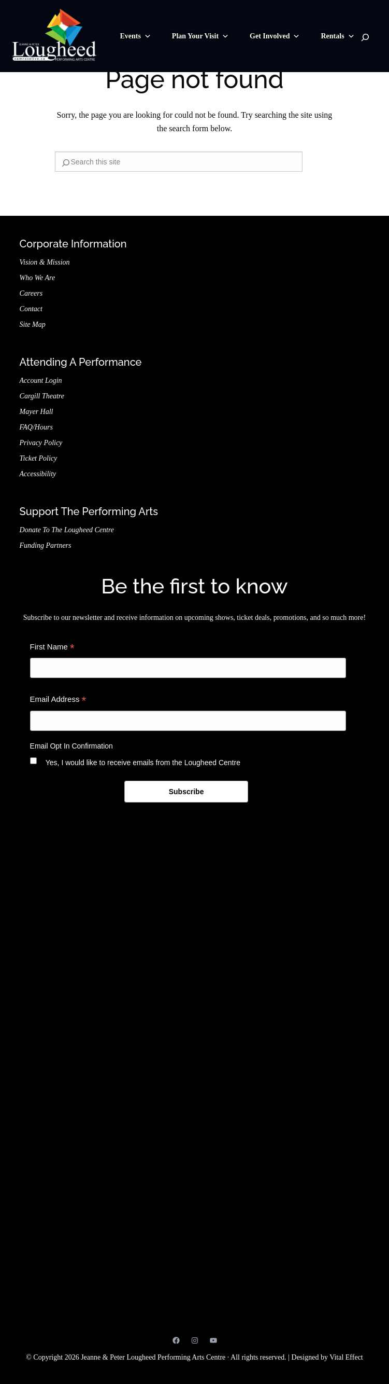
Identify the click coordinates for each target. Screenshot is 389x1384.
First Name (52, 648)
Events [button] (135, 36)
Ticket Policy (38, 458)
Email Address (58, 700)
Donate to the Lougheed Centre (67, 530)
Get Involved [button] (275, 36)
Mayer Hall (36, 412)
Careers (31, 293)
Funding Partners (45, 545)
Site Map (33, 324)
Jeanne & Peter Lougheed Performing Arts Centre (194, 1202)
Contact (31, 309)
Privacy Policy (41, 443)
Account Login (41, 380)
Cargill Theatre (42, 396)
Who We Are (37, 278)
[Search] (365, 37)
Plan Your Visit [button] (200, 36)
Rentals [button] (337, 36)
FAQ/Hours (36, 427)
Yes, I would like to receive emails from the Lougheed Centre (143, 762)
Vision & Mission (45, 262)
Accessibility (38, 474)
